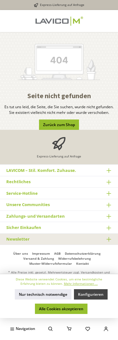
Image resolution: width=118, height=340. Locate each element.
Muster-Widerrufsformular (50, 263)
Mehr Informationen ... (81, 284)
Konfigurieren (91, 294)
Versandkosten (92, 272)
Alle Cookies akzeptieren (61, 308)
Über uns (20, 253)
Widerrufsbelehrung (74, 258)
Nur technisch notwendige (43, 294)
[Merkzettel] (88, 328)
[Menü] (22, 328)
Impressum (41, 253)
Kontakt (82, 263)
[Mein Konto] (106, 328)
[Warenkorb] (69, 328)
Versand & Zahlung (38, 258)
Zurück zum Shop (59, 124)
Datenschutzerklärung (83, 253)
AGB (57, 253)
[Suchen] (51, 328)
